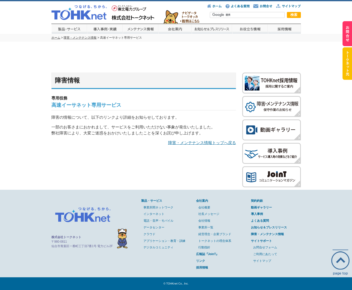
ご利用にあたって (265, 254)
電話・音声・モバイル (158, 220)
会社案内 (202, 200)
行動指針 (204, 247)
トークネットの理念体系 (214, 241)
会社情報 (204, 220)
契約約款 (257, 200)
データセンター (153, 227)
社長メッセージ (208, 214)
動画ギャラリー (261, 207)
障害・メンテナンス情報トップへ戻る (202, 143)
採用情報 (202, 267)
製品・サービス (151, 200)
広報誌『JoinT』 (207, 254)
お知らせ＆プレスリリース (269, 227)
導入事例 (257, 214)
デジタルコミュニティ (158, 247)
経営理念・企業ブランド (214, 234)
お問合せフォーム (265, 247)
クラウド (149, 234)
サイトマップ (262, 261)
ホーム (55, 37)
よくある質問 (260, 220)
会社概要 (204, 207)
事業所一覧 (205, 227)
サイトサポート (261, 241)
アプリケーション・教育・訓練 (164, 241)
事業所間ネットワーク (158, 207)
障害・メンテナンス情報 (80, 37)
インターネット (153, 214)
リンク (200, 261)
